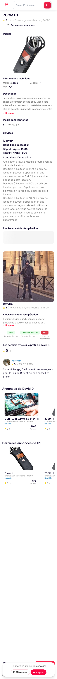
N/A (11, 86)
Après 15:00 (20, 149)
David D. (8, 303)
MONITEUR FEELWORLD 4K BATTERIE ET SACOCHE (31, 419)
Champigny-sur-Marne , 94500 (19, 421)
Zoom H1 (9, 473)
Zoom (15, 83)
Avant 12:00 (20, 152)
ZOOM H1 (49, 419)
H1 (40, 83)
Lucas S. (10, 478)
